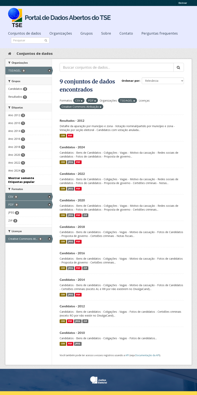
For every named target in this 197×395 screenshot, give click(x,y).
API (127, 355)
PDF (70, 135)
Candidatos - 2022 (72, 173)
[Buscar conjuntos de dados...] (117, 67)
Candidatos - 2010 (72, 332)
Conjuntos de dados (24, 33)
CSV (63, 135)
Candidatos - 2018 (72, 226)
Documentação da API (147, 355)
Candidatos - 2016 (72, 253)
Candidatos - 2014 (72, 279)
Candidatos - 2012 (72, 306)
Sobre (106, 33)
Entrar (183, 3)
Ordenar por (130, 80)
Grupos (86, 33)
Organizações (60, 33)
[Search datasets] (30, 40)
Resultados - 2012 (72, 120)
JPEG (70, 162)
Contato (126, 33)
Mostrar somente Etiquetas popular (21, 180)
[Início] (9, 53)
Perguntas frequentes (159, 33)
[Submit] (46, 40)
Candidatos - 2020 (72, 200)
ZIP (85, 215)
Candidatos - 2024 (72, 147)
